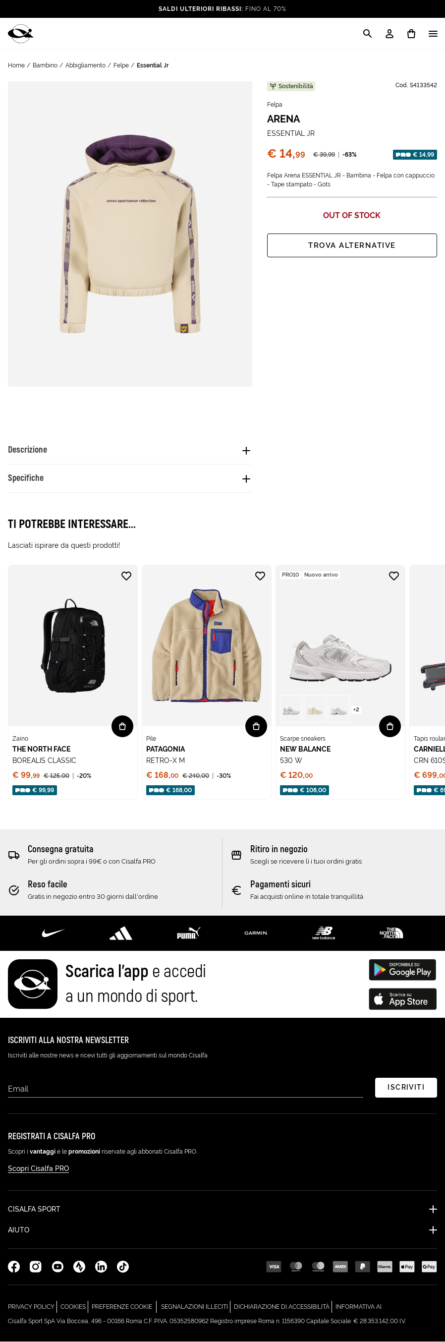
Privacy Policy (32, 1306)
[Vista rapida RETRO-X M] (256, 726)
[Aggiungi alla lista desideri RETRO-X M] (260, 576)
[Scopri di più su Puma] (188, 933)
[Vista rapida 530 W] (390, 726)
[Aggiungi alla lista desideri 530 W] (394, 576)
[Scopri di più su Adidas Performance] (121, 933)
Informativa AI (358, 1306)
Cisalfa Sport (34, 1210)
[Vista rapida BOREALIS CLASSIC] (122, 726)
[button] (291, 708)
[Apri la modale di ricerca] (368, 34)
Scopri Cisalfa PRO (38, 1169)
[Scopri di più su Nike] (53, 933)
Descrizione (27, 450)
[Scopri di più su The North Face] (391, 933)
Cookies (74, 1306)
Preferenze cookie (122, 1307)
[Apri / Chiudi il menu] (433, 34)
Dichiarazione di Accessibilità (283, 1306)
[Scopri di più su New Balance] (323, 933)
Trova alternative (352, 245)
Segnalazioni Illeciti (195, 1306)
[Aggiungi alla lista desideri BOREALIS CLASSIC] (126, 576)
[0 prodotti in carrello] (411, 34)
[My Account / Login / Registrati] (389, 34)
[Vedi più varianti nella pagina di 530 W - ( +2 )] (356, 709)
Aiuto (18, 1230)
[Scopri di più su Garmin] (256, 933)
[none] (72, 682)
